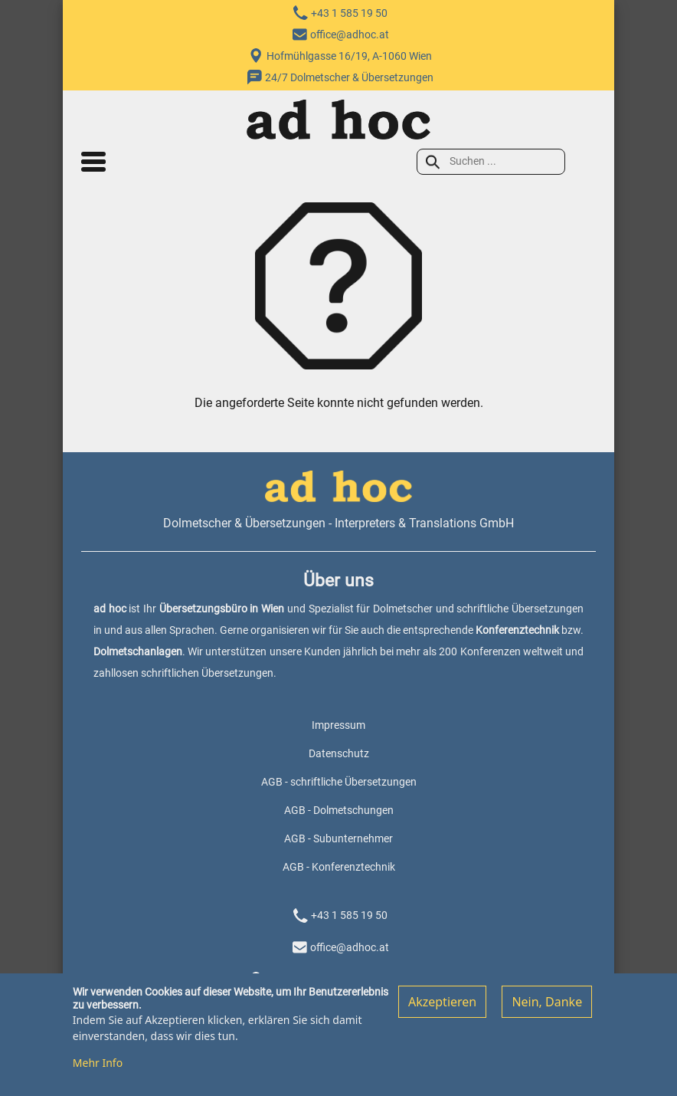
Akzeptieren (442, 1008)
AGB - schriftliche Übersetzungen (339, 782)
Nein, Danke (547, 1008)
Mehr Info (98, 1069)
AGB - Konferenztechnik (339, 867)
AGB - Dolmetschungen (339, 810)
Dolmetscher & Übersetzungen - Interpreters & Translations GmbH (338, 523)
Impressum (338, 725)
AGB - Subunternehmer (338, 838)
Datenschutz (339, 753)
